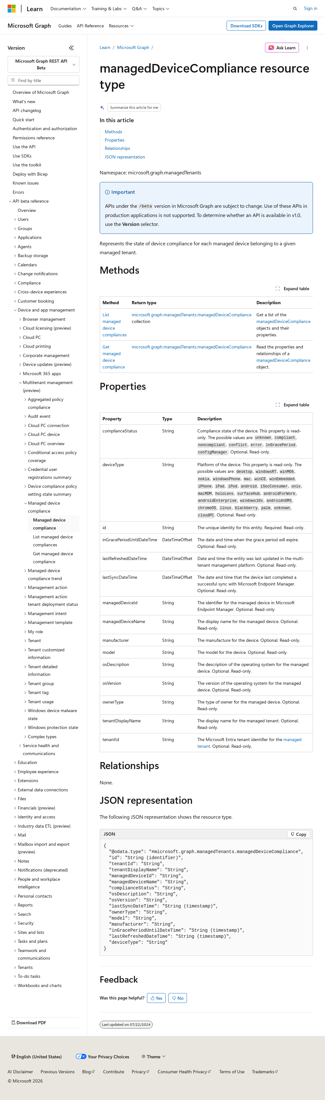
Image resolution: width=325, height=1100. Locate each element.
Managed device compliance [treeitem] (49, 524)
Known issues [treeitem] (26, 183)
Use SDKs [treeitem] (22, 156)
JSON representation (125, 157)
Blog (86, 1071)
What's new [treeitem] (24, 101)
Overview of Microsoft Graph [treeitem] (41, 92)
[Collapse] (71, 47)
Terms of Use (231, 1071)
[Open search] (295, 8)
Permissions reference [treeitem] (34, 138)
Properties (114, 140)
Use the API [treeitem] (24, 147)
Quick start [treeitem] (23, 119)
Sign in (310, 8)
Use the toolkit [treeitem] (27, 165)
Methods (113, 132)
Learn (105, 47)
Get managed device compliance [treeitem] (53, 557)
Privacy (139, 1071)
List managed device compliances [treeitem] (53, 541)
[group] (206, 334)
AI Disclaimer (20, 1071)
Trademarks (263, 1071)
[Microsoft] (12, 8)
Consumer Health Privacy (182, 1071)
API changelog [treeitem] (27, 110)
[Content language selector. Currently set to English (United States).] (37, 1057)
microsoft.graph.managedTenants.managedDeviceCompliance (191, 315)
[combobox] (43, 64)
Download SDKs (246, 26)
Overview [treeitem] (27, 210)
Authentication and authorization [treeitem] (45, 128)
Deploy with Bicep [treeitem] (30, 174)
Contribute (113, 1071)
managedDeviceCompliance (283, 321)
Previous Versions (58, 1071)
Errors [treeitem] (18, 192)
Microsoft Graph (133, 47)
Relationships (117, 148)
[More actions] (307, 48)
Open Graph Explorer (293, 26)
